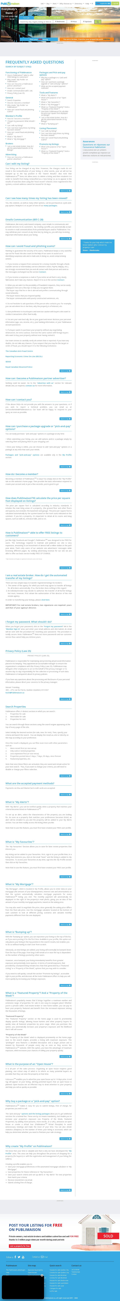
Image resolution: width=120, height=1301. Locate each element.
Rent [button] (55, 3)
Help (7, 1273)
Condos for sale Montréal (58, 1278)
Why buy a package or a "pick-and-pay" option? (54, 78)
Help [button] (87, 3)
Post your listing (39, 39)
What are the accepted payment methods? (53, 87)
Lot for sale (53, 1291)
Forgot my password (53, 626)
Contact (42, 272)
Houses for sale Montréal (58, 1275)
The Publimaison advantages (15, 1270)
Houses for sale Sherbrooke (59, 1281)
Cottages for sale (55, 1288)
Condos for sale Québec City (59, 1273)
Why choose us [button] (66, 3)
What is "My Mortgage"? (16, 139)
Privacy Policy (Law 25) (16, 93)
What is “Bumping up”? (49, 124)
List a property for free (20, 1246)
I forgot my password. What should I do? (21, 122)
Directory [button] (79, 3)
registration (103, 3)
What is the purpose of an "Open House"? (53, 99)
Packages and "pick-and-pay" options (22, 455)
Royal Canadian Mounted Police (19, 367)
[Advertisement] (60, 49)
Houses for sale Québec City (59, 1270)
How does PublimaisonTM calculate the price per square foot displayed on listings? (54, 113)
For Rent (57, 18)
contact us (30, 385)
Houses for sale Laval (57, 1286)
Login (115, 3)
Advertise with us (45, 383)
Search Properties (14, 100)
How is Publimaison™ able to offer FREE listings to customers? (20, 76)
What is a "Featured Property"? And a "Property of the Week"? (55, 108)
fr (92, 3)
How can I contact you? (16, 88)
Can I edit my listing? (15, 125)
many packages (50, 205)
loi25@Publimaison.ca (15, 692)
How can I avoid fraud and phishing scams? (20, 110)
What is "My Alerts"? (15, 136)
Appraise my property (35, 1270)
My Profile (67, 455)
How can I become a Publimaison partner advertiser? (20, 85)
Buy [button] (48, 3)
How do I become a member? (18, 103)
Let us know (75, 1270)
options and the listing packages (35, 1114)
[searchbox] (36, 22)
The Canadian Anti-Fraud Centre (19, 351)
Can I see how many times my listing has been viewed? (21, 129)
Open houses (32, 1273)
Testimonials (75, 1272)
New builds (42, 18)
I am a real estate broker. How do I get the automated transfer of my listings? (20, 148)
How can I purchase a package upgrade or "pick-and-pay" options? (54, 83)
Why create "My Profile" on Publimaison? (17, 80)
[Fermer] (42, 1275)
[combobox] (36, 22)
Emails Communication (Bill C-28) (19, 91)
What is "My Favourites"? (50, 102)
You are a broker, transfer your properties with (86, 39)
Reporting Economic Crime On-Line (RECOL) (24, 356)
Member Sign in (13, 629)
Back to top (64, 191)
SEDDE (8, 361)
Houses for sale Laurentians (59, 1283)
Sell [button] (42, 3)
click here (45, 600)
